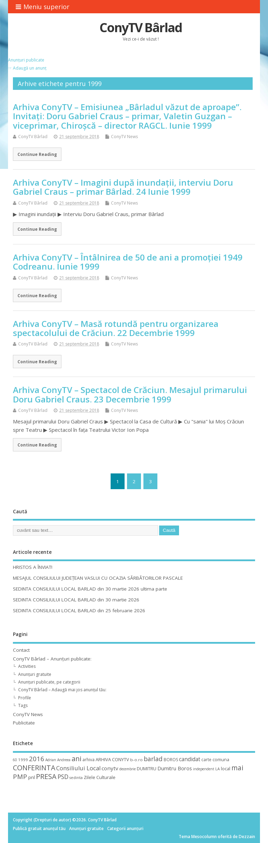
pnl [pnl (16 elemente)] (31, 777)
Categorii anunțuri (125, 828)
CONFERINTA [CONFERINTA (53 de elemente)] (34, 767)
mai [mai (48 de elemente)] (237, 767)
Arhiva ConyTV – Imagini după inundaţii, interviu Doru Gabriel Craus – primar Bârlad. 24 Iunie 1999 (123, 187)
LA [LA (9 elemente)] (217, 768)
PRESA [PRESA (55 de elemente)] (46, 776)
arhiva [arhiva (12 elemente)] (88, 760)
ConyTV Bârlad (140, 27)
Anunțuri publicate (26, 60)
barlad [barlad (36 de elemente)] (153, 759)
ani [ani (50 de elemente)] (76, 758)
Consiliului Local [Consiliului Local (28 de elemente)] (78, 768)
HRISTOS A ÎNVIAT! (32, 567)
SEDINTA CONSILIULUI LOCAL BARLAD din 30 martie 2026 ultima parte (90, 589)
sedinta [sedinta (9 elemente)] (76, 777)
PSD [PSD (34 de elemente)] (63, 776)
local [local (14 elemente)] (225, 768)
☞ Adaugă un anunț (27, 68)
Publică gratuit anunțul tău (39, 828)
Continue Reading (37, 154)
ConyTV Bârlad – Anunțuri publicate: (52, 659)
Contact (21, 650)
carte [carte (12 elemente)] (206, 760)
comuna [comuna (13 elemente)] (221, 760)
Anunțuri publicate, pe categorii (49, 682)
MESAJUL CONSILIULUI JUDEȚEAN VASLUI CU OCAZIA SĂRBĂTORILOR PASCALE (98, 578)
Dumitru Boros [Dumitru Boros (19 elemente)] (174, 768)
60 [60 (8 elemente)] (15, 759)
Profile (24, 698)
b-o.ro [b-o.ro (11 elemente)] (136, 759)
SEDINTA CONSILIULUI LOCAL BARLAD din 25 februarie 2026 (79, 610)
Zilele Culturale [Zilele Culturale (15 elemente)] (100, 777)
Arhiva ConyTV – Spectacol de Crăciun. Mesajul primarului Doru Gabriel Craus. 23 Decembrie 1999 (130, 394)
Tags (23, 705)
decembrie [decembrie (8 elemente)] (127, 768)
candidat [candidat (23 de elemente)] (189, 759)
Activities (27, 666)
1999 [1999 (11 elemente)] (23, 759)
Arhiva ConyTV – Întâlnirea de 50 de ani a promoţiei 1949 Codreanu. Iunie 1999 (128, 261)
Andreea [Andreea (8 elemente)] (63, 759)
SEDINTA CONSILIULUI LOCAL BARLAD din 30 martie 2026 (76, 599)
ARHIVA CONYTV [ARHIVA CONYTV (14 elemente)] (112, 759)
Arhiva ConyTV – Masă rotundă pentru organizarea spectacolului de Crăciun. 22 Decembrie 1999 (115, 328)
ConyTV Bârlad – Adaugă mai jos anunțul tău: (62, 690)
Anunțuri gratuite (34, 674)
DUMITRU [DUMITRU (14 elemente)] (146, 768)
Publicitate (24, 723)
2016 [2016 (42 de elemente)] (36, 758)
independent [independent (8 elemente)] (203, 768)
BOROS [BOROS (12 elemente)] (171, 760)
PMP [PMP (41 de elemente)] (20, 776)
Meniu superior (42, 6)
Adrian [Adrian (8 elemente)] (50, 759)
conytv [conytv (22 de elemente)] (110, 768)
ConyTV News (124, 137)
